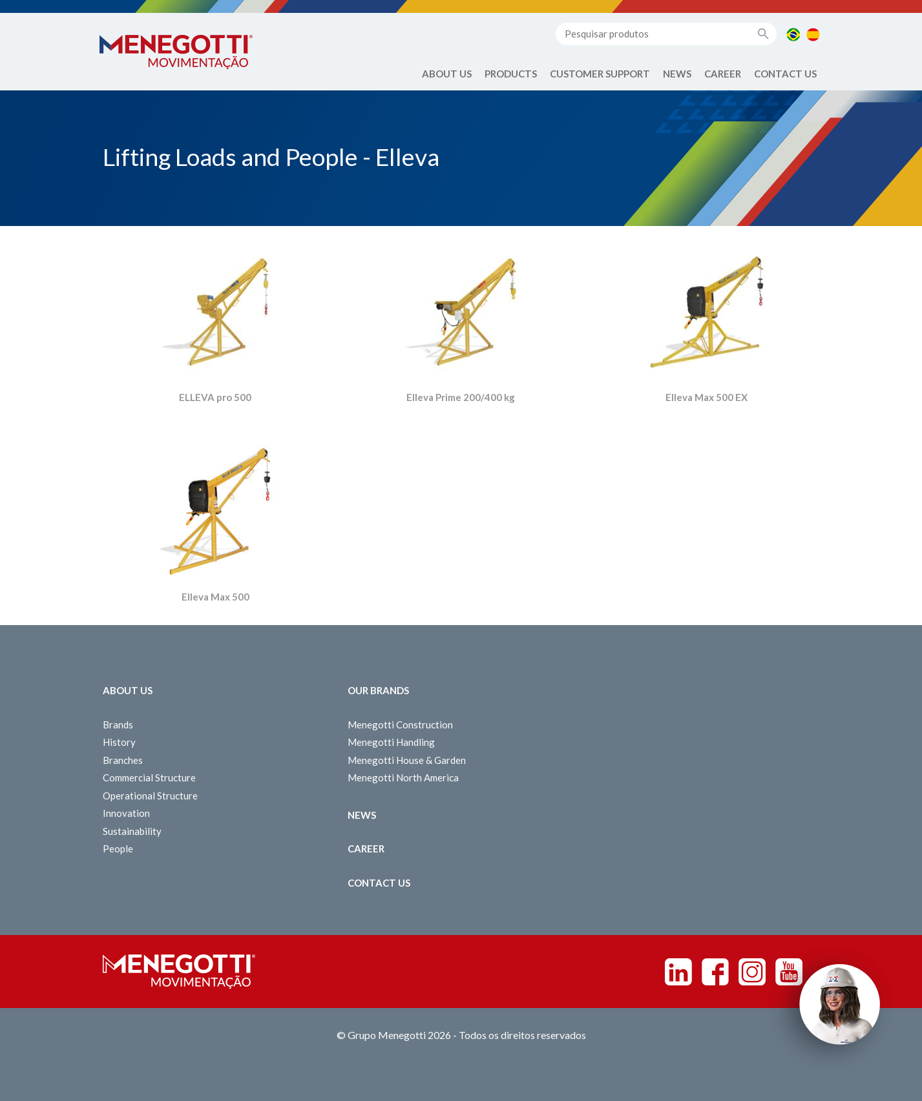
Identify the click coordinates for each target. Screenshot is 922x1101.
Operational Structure (150, 795)
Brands (118, 724)
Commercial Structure (149, 777)
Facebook (715, 971)
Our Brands (378, 690)
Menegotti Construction (400, 724)
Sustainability (132, 831)
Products (511, 73)
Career (722, 73)
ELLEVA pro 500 (215, 397)
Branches (123, 760)
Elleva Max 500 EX (706, 397)
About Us (447, 73)
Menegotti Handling (391, 742)
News (677, 73)
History (119, 742)
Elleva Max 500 (215, 596)
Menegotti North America (403, 777)
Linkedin (678, 971)
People (118, 848)
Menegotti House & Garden (407, 760)
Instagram (752, 971)
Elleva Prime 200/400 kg (460, 397)
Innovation (126, 813)
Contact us (785, 73)
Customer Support (600, 73)
